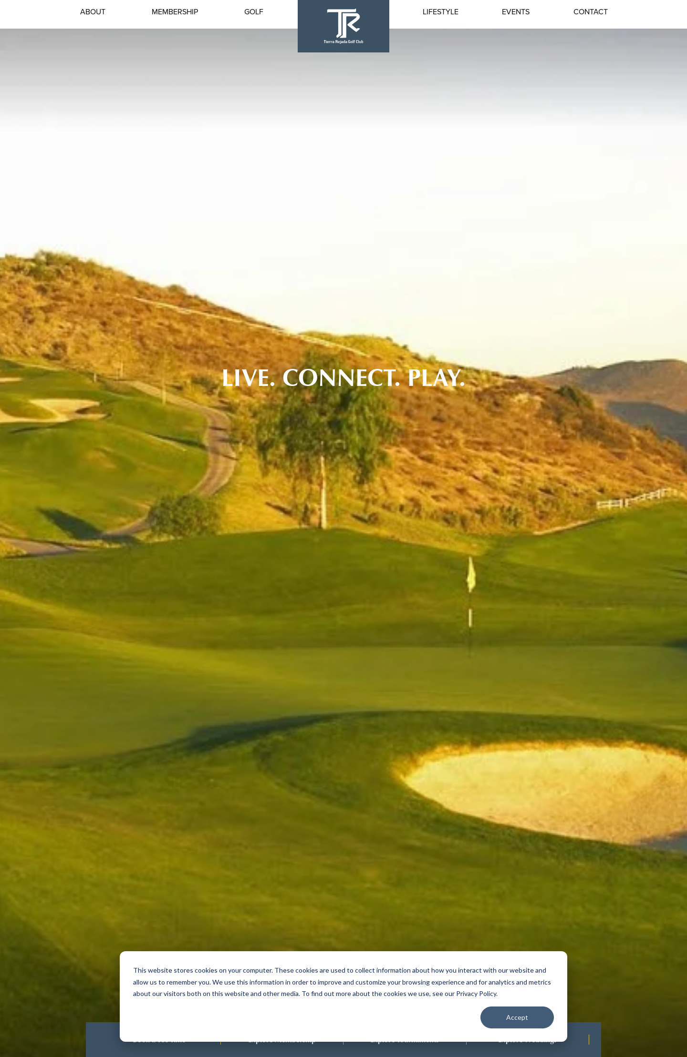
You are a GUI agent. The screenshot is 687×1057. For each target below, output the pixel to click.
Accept (517, 1017)
